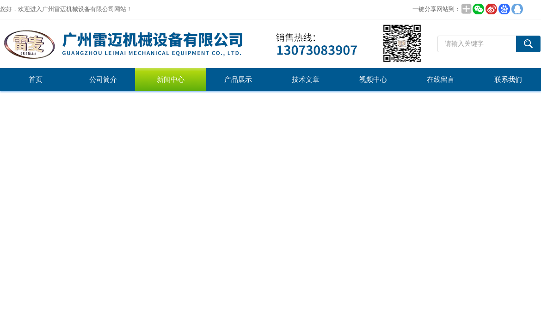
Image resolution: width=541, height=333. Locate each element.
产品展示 (238, 79)
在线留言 (441, 79)
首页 (36, 79)
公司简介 (103, 79)
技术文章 (306, 79)
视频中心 (373, 79)
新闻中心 (170, 79)
